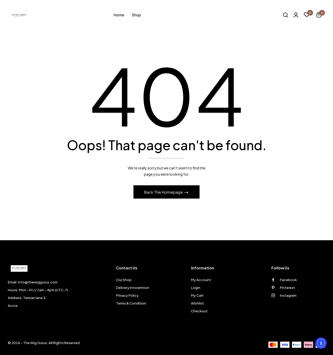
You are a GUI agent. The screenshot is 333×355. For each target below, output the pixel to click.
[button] (318, 15)
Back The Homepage (164, 191)
